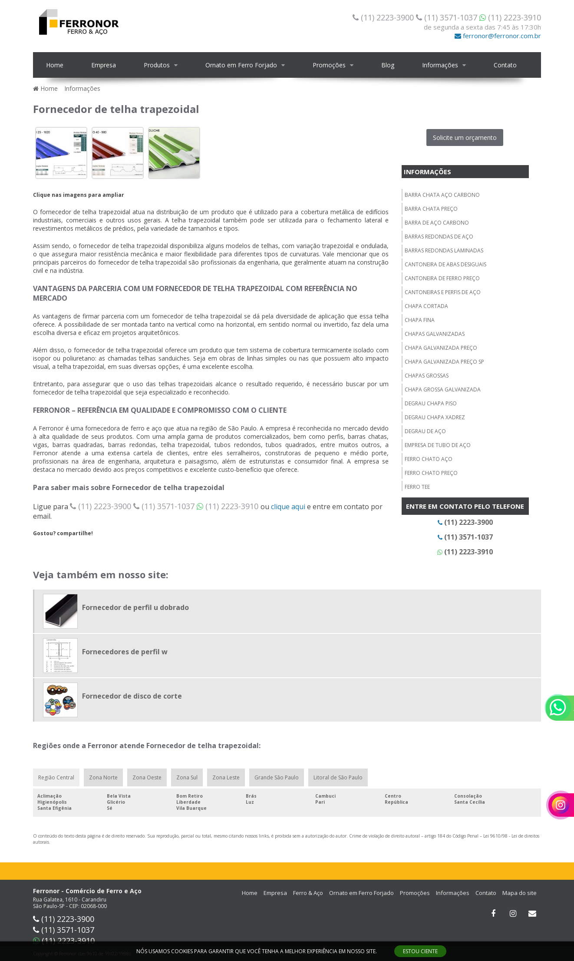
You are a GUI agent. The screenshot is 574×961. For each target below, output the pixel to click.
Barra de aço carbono (437, 222)
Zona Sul (187, 777)
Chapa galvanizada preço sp (444, 361)
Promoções (329, 65)
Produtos (157, 65)
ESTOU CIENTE (420, 951)
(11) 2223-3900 (384, 17)
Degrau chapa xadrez (435, 417)
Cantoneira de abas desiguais (445, 264)
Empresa (103, 65)
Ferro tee (417, 486)
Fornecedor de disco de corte (132, 696)
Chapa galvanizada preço (441, 347)
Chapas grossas (427, 375)
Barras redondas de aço (439, 236)
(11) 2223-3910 (510, 17)
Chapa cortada (426, 306)
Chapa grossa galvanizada (443, 389)
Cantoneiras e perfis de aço (443, 292)
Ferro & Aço (308, 893)
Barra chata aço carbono (442, 195)
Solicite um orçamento (465, 137)
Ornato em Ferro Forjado (241, 65)
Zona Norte (103, 777)
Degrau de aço (425, 431)
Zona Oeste (147, 777)
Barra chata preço (431, 208)
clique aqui (288, 506)
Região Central (56, 777)
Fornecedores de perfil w (125, 651)
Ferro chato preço (431, 473)
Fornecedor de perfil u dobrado (135, 607)
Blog (387, 65)
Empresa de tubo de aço (438, 445)
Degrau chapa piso (431, 403)
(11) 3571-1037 (447, 17)
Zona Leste (226, 777)
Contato (505, 65)
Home (54, 65)
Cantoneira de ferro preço (442, 278)
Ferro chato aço (428, 459)
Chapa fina (420, 320)
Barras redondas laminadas (444, 250)
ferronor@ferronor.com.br (498, 35)
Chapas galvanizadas (435, 334)
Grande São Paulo (276, 777)
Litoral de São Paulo (338, 777)
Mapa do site (519, 893)
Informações (440, 65)
